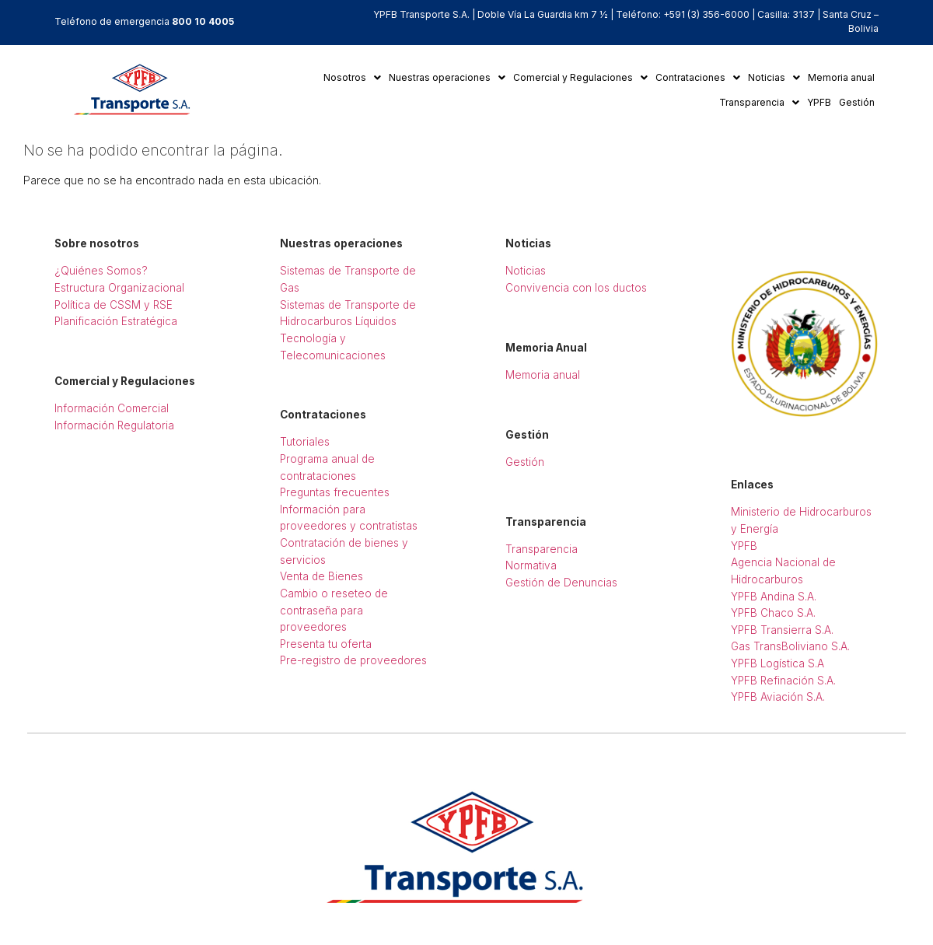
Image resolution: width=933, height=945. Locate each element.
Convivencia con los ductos (576, 288)
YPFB (819, 102)
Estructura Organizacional (119, 288)
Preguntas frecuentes (335, 492)
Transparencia (759, 102)
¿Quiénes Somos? (101, 270)
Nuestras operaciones (447, 77)
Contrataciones (697, 77)
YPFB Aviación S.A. (778, 697)
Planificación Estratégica (115, 321)
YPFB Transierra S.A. (782, 630)
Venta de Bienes (321, 576)
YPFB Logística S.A (777, 663)
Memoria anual (841, 77)
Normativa (531, 565)
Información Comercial (111, 408)
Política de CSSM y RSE (113, 305)
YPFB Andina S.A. (773, 596)
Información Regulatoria (114, 425)
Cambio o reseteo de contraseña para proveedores (334, 610)
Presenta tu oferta (326, 644)
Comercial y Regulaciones (580, 77)
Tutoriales (305, 442)
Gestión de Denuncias (561, 582)
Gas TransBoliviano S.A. (790, 646)
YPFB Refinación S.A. (783, 680)
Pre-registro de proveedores (353, 660)
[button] (352, 77)
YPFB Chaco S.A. (773, 613)
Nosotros (352, 77)
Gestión (857, 102)
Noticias (774, 77)
